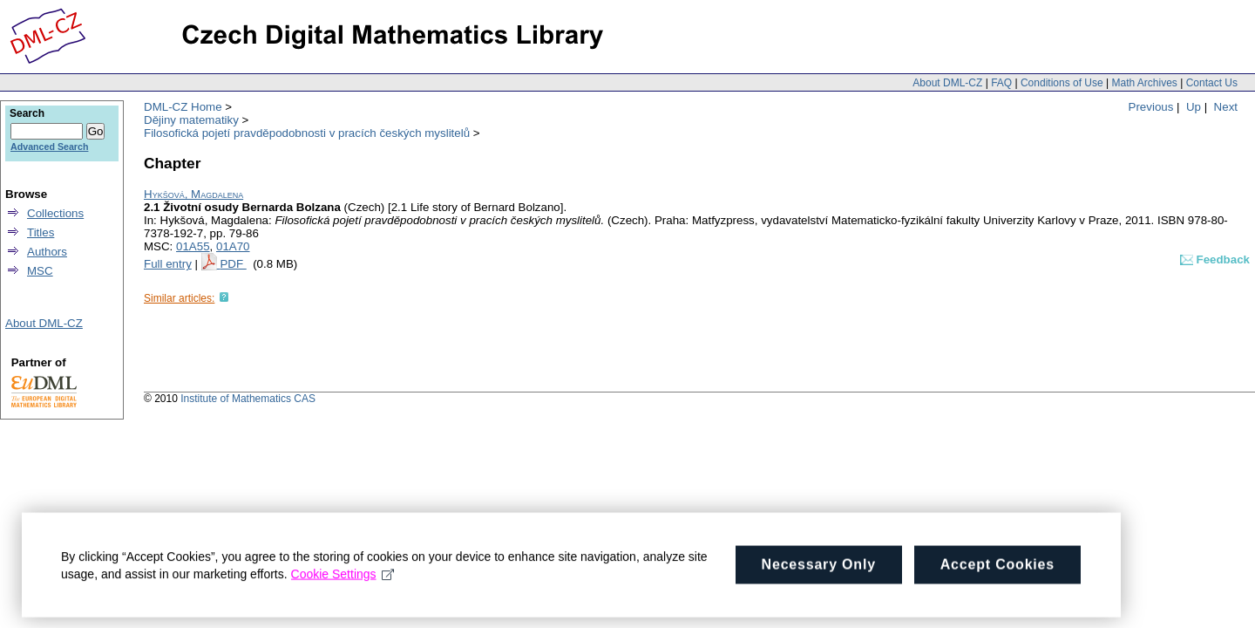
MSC (40, 270)
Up (1193, 106)
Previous (1151, 106)
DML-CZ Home (183, 106)
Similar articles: (179, 298)
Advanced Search (49, 146)
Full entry (168, 263)
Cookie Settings (343, 580)
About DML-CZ (947, 83)
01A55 (193, 246)
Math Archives (1144, 83)
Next (1226, 106)
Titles (40, 232)
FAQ (1001, 83)
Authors (47, 251)
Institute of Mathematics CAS (247, 398)
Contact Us (1212, 83)
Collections (55, 213)
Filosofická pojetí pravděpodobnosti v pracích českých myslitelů (307, 133)
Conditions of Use (1062, 83)
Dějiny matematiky (191, 119)
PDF (233, 263)
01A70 (233, 246)
